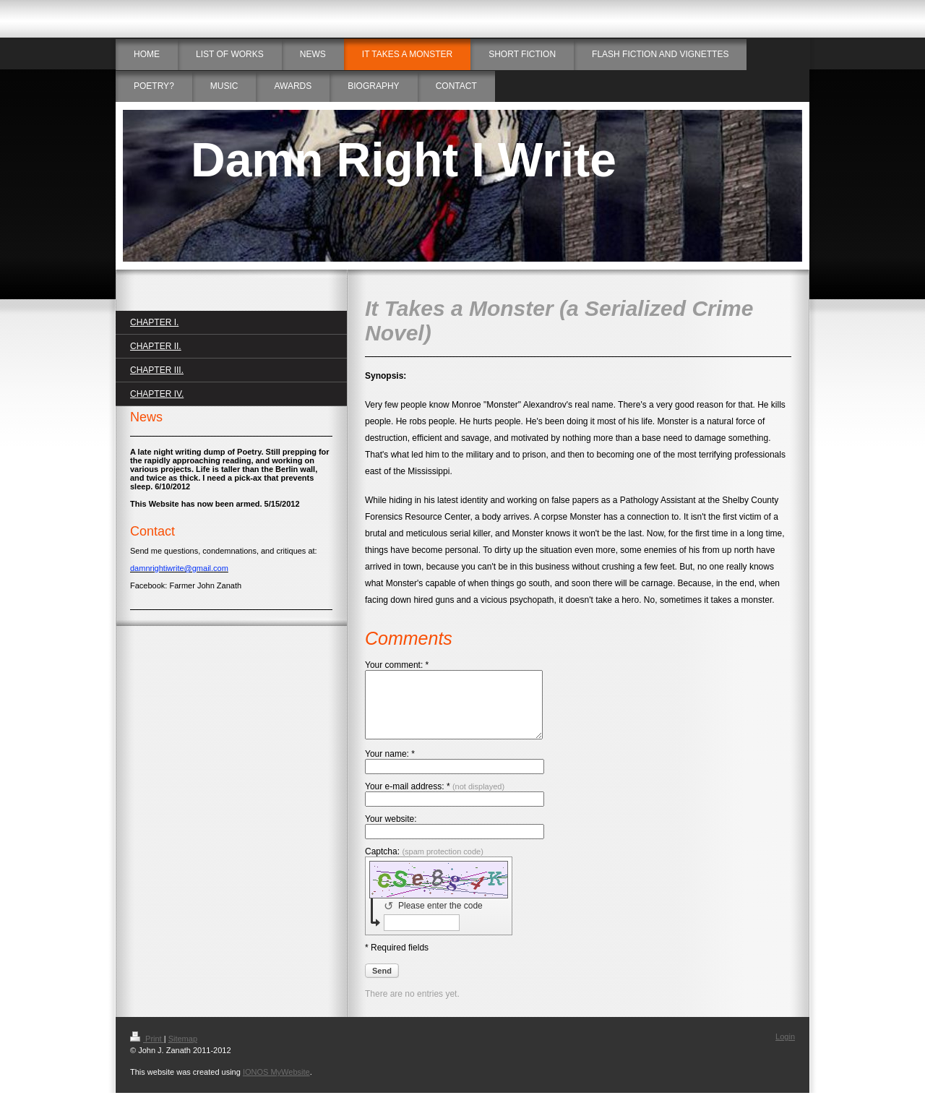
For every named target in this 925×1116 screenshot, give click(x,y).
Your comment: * (397, 665)
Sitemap (182, 1051)
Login (785, 1049)
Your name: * (390, 767)
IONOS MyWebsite (276, 1085)
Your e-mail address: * (434, 799)
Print (147, 1051)
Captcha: (424, 864)
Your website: (391, 832)
